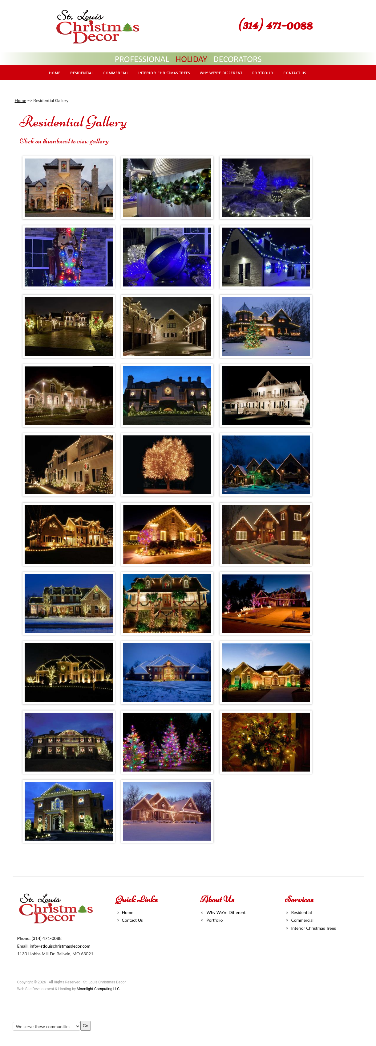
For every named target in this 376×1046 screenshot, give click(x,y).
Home (20, 100)
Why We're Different (225, 912)
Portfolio (214, 920)
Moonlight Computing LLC (98, 989)
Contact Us (132, 920)
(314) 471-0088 (275, 24)
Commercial (302, 920)
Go (85, 1025)
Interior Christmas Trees (313, 928)
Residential (301, 912)
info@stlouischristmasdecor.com (60, 946)
